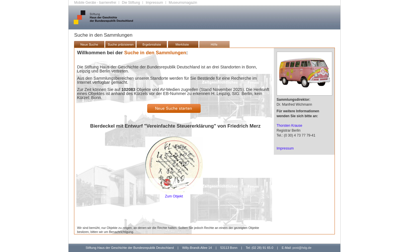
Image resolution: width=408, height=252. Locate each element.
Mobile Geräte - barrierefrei (95, 3)
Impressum (154, 3)
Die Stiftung (131, 3)
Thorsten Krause (289, 126)
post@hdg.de (301, 247)
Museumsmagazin (183, 3)
